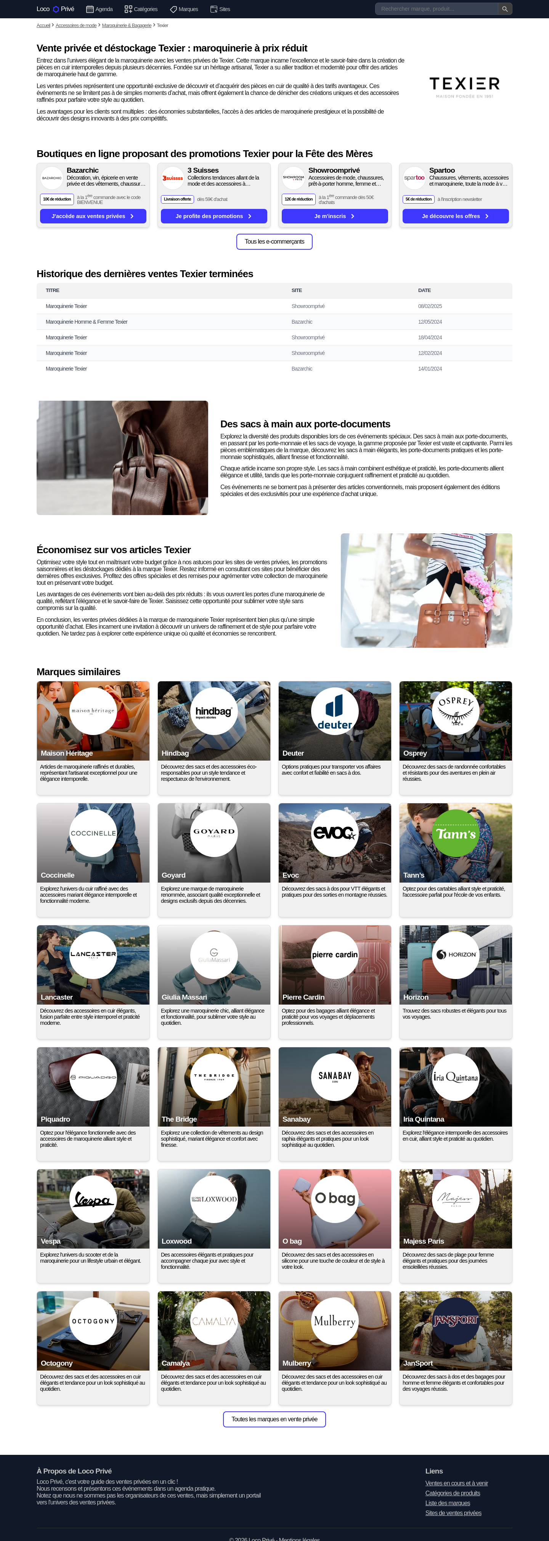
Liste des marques (447, 1503)
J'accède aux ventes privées (93, 216)
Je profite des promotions (214, 216)
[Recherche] (443, 9)
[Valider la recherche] (505, 9)
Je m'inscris (335, 216)
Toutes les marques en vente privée (274, 1419)
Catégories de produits (452, 1493)
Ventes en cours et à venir (456, 1483)
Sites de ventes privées (453, 1513)
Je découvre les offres (456, 216)
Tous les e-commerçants (274, 241)
